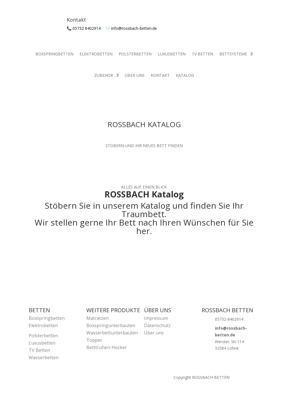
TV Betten (39, 350)
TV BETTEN (202, 54)
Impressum (156, 318)
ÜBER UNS (135, 75)
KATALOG (185, 75)
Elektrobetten (43, 325)
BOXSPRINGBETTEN (54, 54)
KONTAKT (160, 75)
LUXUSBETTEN (172, 54)
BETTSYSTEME (233, 54)
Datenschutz (157, 325)
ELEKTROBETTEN (96, 54)
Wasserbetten (43, 357)
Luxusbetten (42, 343)
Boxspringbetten (47, 318)
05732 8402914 (87, 28)
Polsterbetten (43, 335)
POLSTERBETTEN (135, 54)
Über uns (154, 333)
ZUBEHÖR (103, 75)
